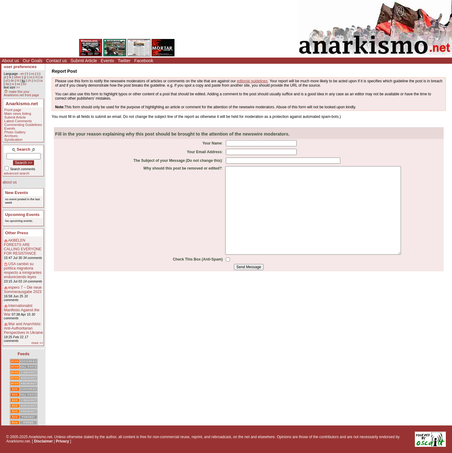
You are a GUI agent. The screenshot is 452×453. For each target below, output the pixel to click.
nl (36, 77)
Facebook (143, 60)
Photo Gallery (15, 132)
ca (41, 80)
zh (29, 80)
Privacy (62, 441)
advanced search (16, 173)
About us (10, 60)
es (33, 74)
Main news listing (17, 113)
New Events (16, 192)
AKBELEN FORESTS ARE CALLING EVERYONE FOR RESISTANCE (22, 247)
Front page (12, 110)
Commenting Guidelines (23, 125)
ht (17, 80)
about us (9, 182)
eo (18, 84)
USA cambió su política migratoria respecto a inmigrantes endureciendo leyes (22, 270)
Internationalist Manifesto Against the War (22, 310)
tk (10, 77)
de (12, 80)
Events (107, 60)
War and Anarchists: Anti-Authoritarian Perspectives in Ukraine (23, 328)
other (17, 77)
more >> (37, 343)
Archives (11, 136)
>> (18, 87)
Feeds (23, 354)
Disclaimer (43, 441)
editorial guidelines (252, 81)
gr (25, 77)
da (7, 84)
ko (24, 84)
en (22, 74)
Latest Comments (18, 121)
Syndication (13, 139)
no (30, 77)
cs (35, 80)
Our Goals (32, 60)
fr (27, 74)
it (38, 74)
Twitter (124, 60)
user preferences (20, 66)
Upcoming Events (22, 214)
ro (12, 84)
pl (6, 80)
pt (5, 77)
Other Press (16, 233)
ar (41, 77)
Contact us (56, 60)
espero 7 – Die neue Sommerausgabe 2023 (23, 289)
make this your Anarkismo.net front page (21, 93)
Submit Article (84, 60)
